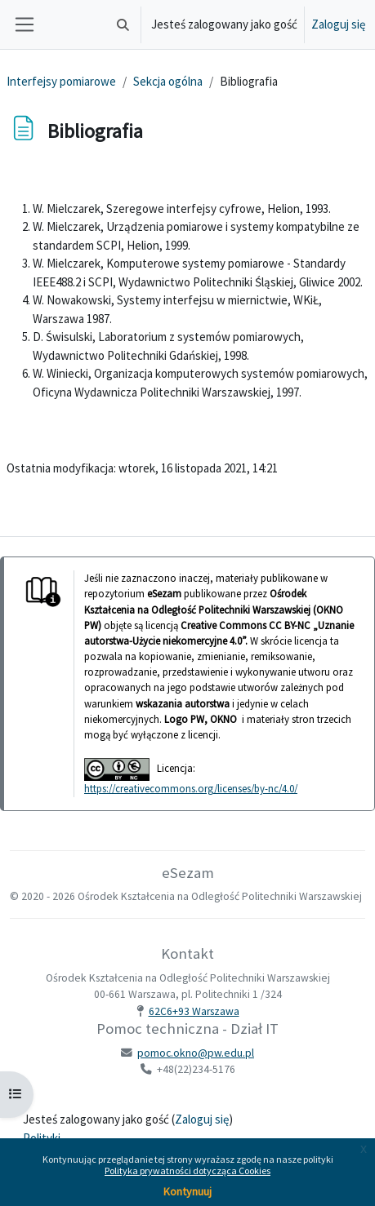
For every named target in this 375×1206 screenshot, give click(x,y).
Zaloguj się (338, 24)
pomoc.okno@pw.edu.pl (195, 1053)
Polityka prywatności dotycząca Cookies (187, 1170)
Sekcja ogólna (168, 81)
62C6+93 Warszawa (194, 1011)
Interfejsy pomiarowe (61, 81)
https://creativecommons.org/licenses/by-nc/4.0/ (190, 788)
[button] (123, 24)
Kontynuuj (187, 1191)
